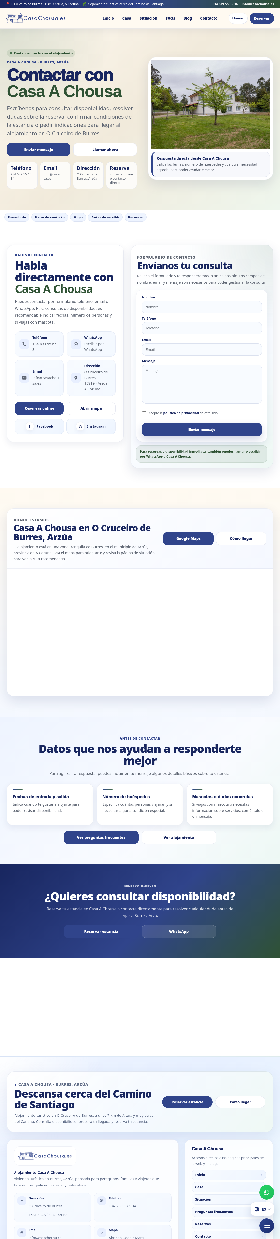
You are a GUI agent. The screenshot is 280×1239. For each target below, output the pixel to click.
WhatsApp (179, 931)
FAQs (170, 18)
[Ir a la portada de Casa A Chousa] (36, 18)
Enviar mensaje (38, 149)
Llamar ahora (105, 149)
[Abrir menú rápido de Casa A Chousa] (266, 1225)
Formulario (17, 217)
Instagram (91, 426)
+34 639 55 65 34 (225, 4)
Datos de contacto (50, 217)
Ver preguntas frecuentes (101, 837)
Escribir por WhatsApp (94, 346)
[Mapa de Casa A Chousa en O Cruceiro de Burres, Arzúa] (140, 632)
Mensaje (149, 361)
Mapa (78, 217)
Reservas (135, 217)
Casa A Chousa (138, 988)
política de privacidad (181, 413)
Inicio (108, 18)
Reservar (262, 18)
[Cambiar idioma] (262, 1209)
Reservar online (39, 408)
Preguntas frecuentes (229, 1179)
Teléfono (149, 319)
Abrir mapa (91, 408)
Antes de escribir (105, 217)
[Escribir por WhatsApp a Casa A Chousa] (266, 1192)
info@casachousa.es (258, 4)
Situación (148, 18)
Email (146, 340)
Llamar (238, 18)
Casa (126, 18)
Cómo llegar (241, 538)
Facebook (39, 426)
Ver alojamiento (179, 837)
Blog (187, 18)
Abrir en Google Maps (126, 1206)
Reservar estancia (101, 931)
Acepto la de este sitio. (184, 413)
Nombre (148, 297)
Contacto (208, 18)
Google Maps (188, 538)
